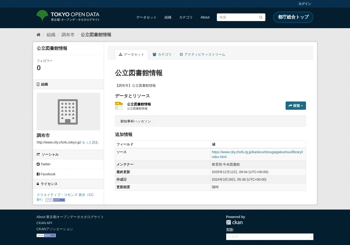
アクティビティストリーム (202, 54)
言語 (229, 230)
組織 (168, 17)
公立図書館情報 (96, 34)
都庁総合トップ (293, 17)
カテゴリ (186, 17)
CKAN (234, 222)
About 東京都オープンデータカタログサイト (70, 217)
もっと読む (90, 142)
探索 (296, 106)
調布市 (68, 34)
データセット (146, 17)
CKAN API (44, 223)
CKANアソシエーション (54, 229)
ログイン (304, 4)
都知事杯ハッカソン (135, 121)
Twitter (44, 164)
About (205, 17)
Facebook (46, 174)
